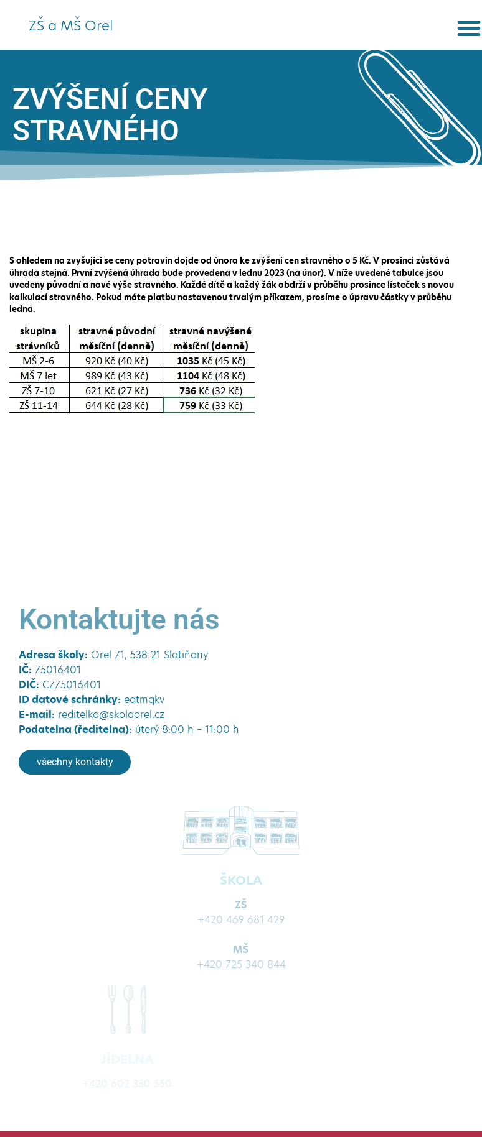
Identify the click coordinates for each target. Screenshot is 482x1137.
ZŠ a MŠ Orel (71, 25)
